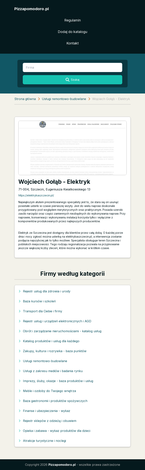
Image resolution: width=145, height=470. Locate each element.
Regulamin (72, 20)
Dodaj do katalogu (72, 32)
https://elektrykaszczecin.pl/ (36, 195)
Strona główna (25, 99)
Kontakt (72, 43)
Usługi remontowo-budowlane (64, 99)
